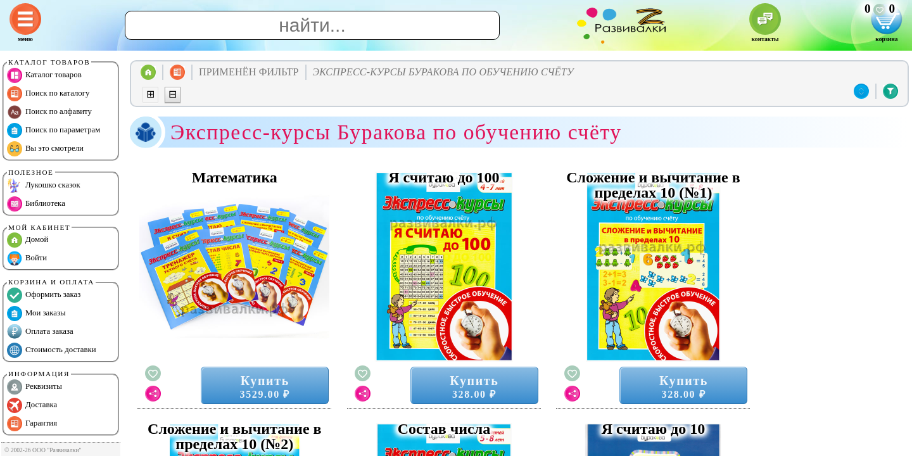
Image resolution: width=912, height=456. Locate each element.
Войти (27, 258)
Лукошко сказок (43, 185)
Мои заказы (36, 313)
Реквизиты (34, 387)
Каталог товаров (44, 75)
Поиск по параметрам (53, 130)
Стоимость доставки (51, 350)
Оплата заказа (40, 331)
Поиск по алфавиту (49, 112)
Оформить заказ (43, 295)
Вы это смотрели (45, 148)
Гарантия (32, 423)
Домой (27, 240)
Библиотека (36, 204)
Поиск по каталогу (48, 93)
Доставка (32, 405)
